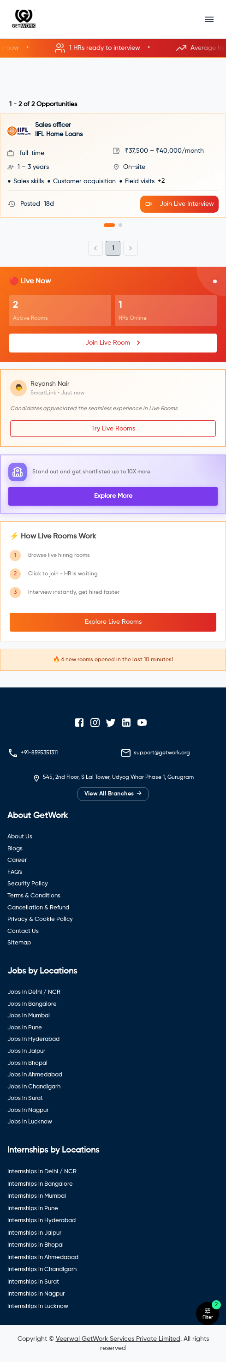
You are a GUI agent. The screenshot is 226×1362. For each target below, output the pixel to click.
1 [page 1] (113, 248)
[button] (113, 48)
